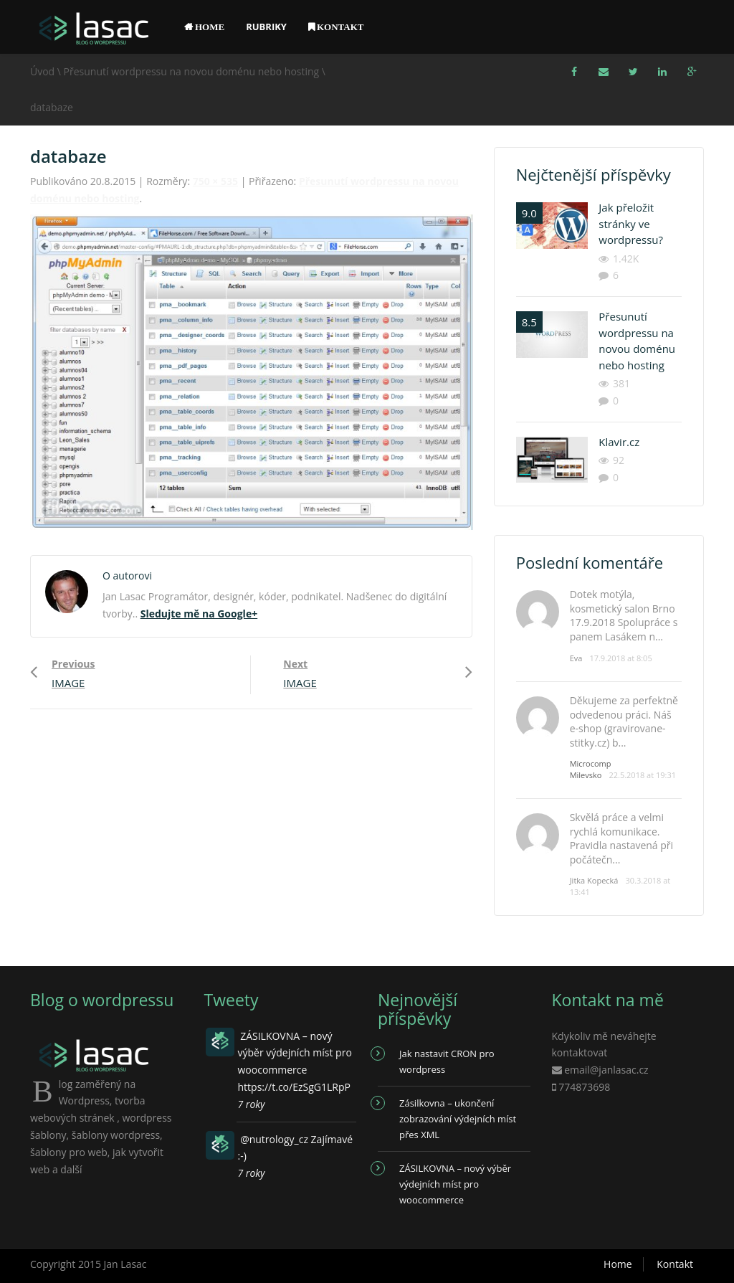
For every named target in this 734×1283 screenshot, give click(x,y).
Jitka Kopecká (594, 880)
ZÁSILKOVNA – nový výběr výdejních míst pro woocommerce (455, 1184)
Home (618, 1264)
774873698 (584, 1087)
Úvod (42, 71)
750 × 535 (215, 181)
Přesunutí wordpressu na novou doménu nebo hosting (192, 71)
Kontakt (675, 1264)
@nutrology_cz (274, 1139)
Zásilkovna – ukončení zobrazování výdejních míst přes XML (457, 1119)
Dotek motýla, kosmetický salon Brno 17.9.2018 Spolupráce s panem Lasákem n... (624, 615)
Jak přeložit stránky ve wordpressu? (631, 223)
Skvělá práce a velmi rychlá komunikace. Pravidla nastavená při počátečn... (621, 838)
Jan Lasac (125, 1264)
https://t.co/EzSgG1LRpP (294, 1087)
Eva (576, 658)
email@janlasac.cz (606, 1069)
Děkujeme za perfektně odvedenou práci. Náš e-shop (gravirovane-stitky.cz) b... (624, 721)
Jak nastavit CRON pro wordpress (447, 1061)
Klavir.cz (619, 442)
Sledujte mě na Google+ (198, 613)
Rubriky (266, 26)
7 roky (251, 1104)
